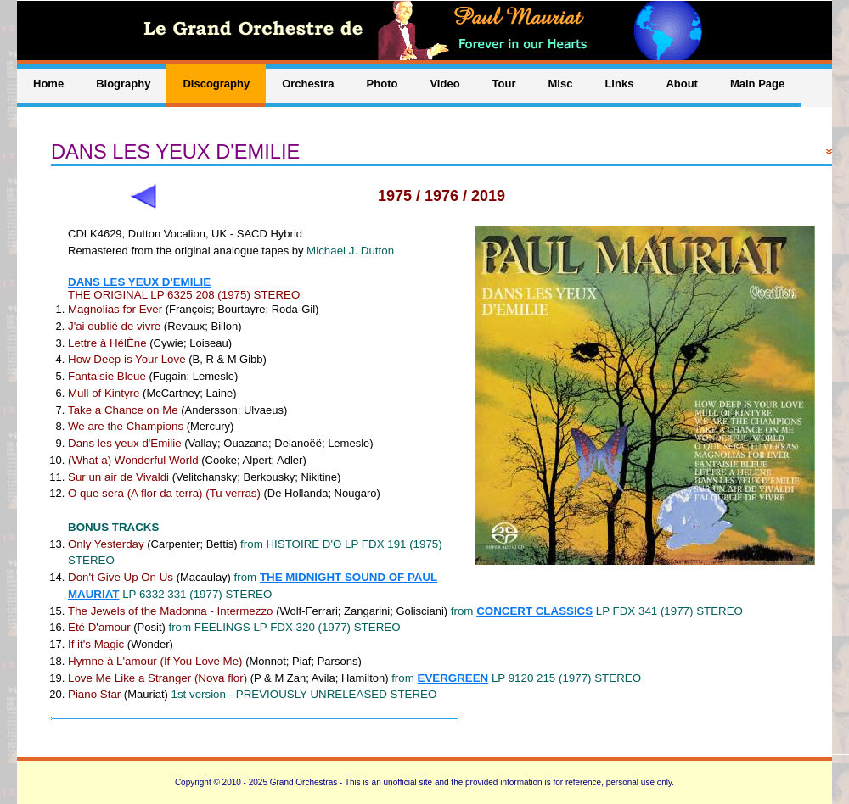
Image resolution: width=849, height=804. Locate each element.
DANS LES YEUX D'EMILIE (139, 282)
